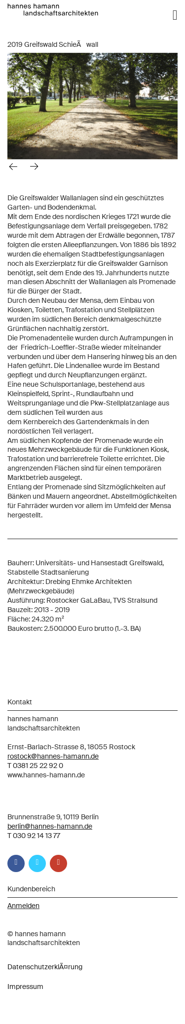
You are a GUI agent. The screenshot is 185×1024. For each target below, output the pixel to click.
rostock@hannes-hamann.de (53, 756)
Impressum (25, 986)
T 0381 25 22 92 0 (35, 765)
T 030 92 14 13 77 (33, 835)
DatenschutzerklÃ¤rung (44, 966)
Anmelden (23, 905)
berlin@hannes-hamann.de (49, 826)
